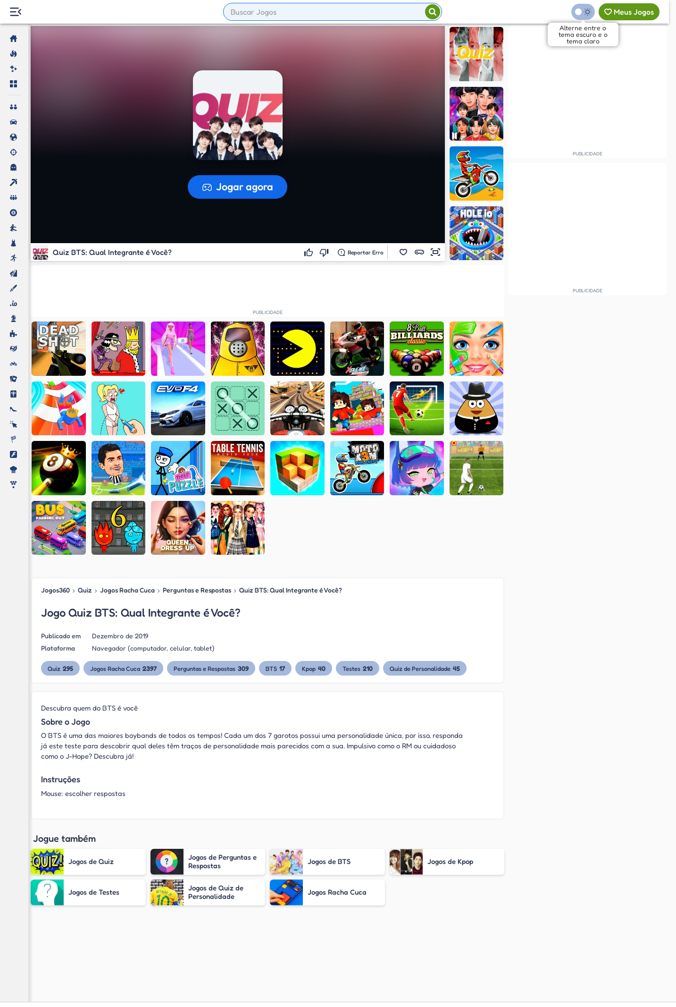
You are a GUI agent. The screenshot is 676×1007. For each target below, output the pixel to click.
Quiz (85, 590)
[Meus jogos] (629, 11)
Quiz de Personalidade (425, 668)
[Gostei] (309, 252)
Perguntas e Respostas (197, 590)
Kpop (313, 668)
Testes (357, 668)
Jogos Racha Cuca (127, 590)
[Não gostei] (325, 252)
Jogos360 (55, 590)
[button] (403, 252)
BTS (275, 668)
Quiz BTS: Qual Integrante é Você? (290, 590)
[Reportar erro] (360, 252)
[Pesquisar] (432, 11)
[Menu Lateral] (15, 12)
